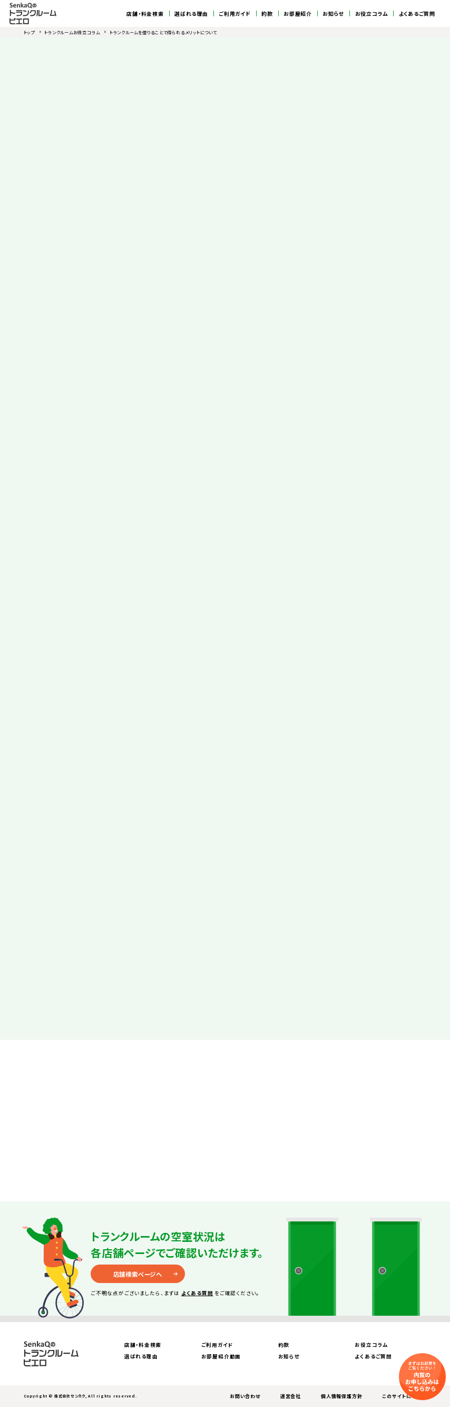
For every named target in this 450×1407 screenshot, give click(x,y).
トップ (29, 32)
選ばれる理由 (191, 13)
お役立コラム (371, 13)
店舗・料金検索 (144, 13)
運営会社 (290, 1396)
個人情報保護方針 (341, 1396)
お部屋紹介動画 (221, 1356)
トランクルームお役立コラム (72, 32)
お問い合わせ (245, 1396)
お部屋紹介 (297, 13)
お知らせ (333, 13)
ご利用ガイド (235, 13)
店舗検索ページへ (137, 1274)
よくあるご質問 (417, 13)
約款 (267, 13)
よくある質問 (197, 1293)
